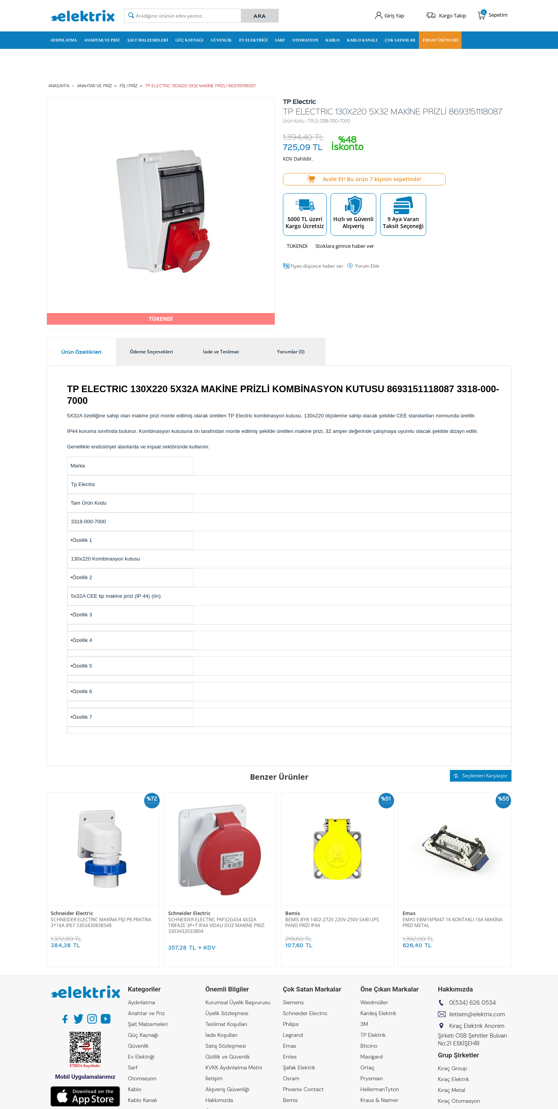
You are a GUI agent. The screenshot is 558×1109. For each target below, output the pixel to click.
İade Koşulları (221, 1034)
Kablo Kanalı (362, 40)
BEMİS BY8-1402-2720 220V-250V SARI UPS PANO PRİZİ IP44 (332, 922)
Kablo (332, 40)
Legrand (293, 1034)
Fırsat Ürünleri (440, 40)
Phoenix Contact (303, 1089)
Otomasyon (306, 40)
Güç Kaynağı (189, 40)
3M (364, 1024)
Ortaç (367, 1067)
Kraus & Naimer (379, 1100)
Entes (290, 1056)
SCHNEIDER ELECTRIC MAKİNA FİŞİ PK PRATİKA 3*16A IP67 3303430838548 (101, 922)
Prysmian (371, 1078)
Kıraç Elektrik (453, 1079)
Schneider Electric (72, 913)
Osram (291, 1078)
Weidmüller (374, 1002)
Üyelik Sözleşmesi (226, 1013)
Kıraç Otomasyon (459, 1100)
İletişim (213, 1078)
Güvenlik (221, 40)
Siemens (293, 1002)
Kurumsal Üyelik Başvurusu (237, 1002)
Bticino (368, 1045)
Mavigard (371, 1056)
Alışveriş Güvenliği (227, 1089)
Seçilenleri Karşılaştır (481, 775)
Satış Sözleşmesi (225, 1045)
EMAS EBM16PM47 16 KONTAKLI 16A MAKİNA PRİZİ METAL (453, 922)
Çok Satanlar (400, 40)
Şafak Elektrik (299, 1067)
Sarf (280, 40)
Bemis (292, 913)
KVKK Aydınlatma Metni (233, 1067)
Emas (409, 913)
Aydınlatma (63, 40)
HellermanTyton (379, 1089)
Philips (290, 1024)
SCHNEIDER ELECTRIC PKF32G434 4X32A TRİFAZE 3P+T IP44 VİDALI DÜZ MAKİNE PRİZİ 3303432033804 (216, 925)
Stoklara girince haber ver (344, 245)
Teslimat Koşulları (226, 1024)
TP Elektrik (373, 1034)
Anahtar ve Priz (102, 40)
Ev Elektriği (253, 40)
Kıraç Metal (451, 1090)
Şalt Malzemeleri (147, 40)
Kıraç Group (452, 1068)
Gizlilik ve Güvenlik (227, 1056)
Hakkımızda (219, 1100)
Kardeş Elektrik (378, 1013)
